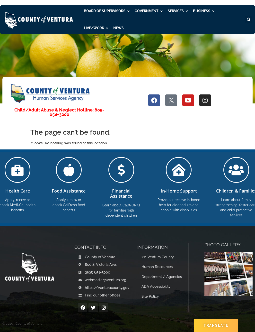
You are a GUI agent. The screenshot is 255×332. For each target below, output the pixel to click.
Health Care (17, 191)
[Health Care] (17, 170)
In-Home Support (179, 191)
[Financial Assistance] (121, 170)
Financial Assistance (121, 193)
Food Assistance (69, 191)
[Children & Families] (236, 170)
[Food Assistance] (69, 170)
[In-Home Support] (179, 170)
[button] (248, 19)
